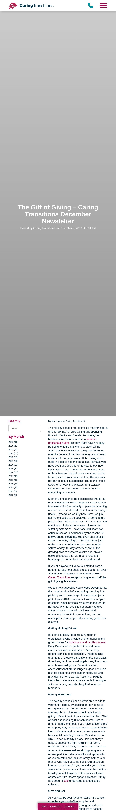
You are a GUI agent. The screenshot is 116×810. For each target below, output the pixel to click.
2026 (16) (13, 442)
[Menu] (103, 5)
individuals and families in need (87, 642)
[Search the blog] (24, 428)
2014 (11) (13, 487)
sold (66, 780)
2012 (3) (12, 495)
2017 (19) (13, 476)
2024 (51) (13, 449)
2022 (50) (13, 457)
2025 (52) (13, 445)
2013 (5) (12, 491)
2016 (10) (13, 480)
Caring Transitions (59, 577)
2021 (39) (13, 461)
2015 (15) (13, 483)
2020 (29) (13, 464)
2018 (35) (13, 472)
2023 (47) (13, 453)
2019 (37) (13, 468)
